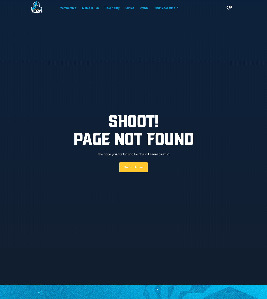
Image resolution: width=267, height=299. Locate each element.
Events (144, 8)
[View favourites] (228, 8)
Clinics (129, 8)
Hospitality (112, 8)
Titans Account (166, 8)
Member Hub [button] (90, 8)
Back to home (133, 167)
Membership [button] (68, 8)
